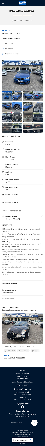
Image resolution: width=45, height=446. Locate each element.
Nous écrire (9, 48)
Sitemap (22, 439)
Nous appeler (9, 43)
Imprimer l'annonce (12, 53)
